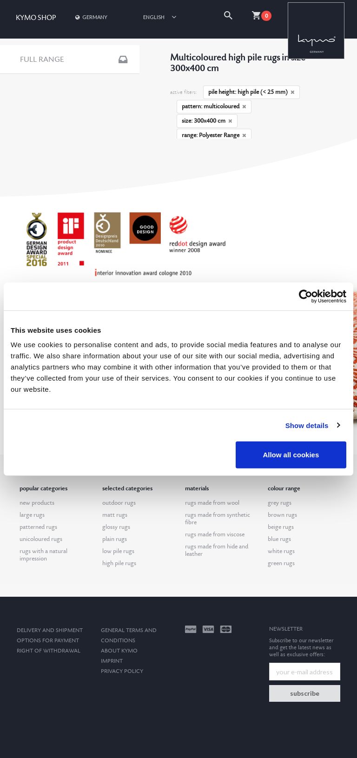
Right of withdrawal (48, 650)
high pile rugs (119, 563)
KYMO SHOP (36, 17)
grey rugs (279, 503)
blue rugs (279, 539)
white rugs (281, 551)
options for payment (48, 640)
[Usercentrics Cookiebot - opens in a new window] (305, 296)
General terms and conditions (129, 635)
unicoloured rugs (41, 539)
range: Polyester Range (214, 135)
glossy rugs (116, 527)
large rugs (32, 515)
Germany (90, 17)
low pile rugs (118, 551)
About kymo (119, 650)
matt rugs (114, 515)
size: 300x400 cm (207, 121)
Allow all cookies (291, 455)
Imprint (112, 661)
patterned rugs (38, 527)
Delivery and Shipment (50, 630)
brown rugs (282, 515)
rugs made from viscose (215, 534)
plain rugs (114, 539)
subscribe (304, 693)
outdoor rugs (119, 503)
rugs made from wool (212, 503)
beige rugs (281, 527)
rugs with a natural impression (43, 554)
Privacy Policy (122, 671)
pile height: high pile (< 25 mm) (251, 92)
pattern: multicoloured (214, 106)
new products (37, 503)
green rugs (281, 563)
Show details (307, 425)
